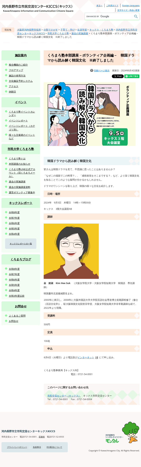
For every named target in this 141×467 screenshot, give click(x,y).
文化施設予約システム (21, 81)
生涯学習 (82, 29)
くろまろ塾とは (17, 158)
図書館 (42, 436)
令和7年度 (14, 217)
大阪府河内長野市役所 (29, 29)
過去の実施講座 (79, 33)
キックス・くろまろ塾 (101, 29)
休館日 (12, 91)
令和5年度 (14, 228)
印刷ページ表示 (101, 70)
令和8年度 (14, 212)
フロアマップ (16, 70)
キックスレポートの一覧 (21, 243)
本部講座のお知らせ (19, 163)
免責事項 (37, 447)
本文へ (99, 5)
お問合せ (21, 306)
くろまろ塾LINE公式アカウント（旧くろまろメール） (22, 173)
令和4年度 (14, 234)
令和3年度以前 (16, 295)
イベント (21, 102)
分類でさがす (51, 29)
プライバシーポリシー (17, 447)
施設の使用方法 (17, 75)
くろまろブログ (20, 259)
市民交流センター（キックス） (64, 395)
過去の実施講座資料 (19, 187)
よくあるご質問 (17, 315)
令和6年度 (14, 223)
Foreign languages (131, 5)
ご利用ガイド (112, 5)
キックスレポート (20, 203)
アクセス (13, 86)
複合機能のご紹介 (18, 64)
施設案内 (21, 55)
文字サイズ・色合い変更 (128, 10)
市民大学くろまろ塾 (58, 33)
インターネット (85, 357)
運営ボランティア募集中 (22, 192)
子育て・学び (67, 29)
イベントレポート (18, 120)
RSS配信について (54, 447)
